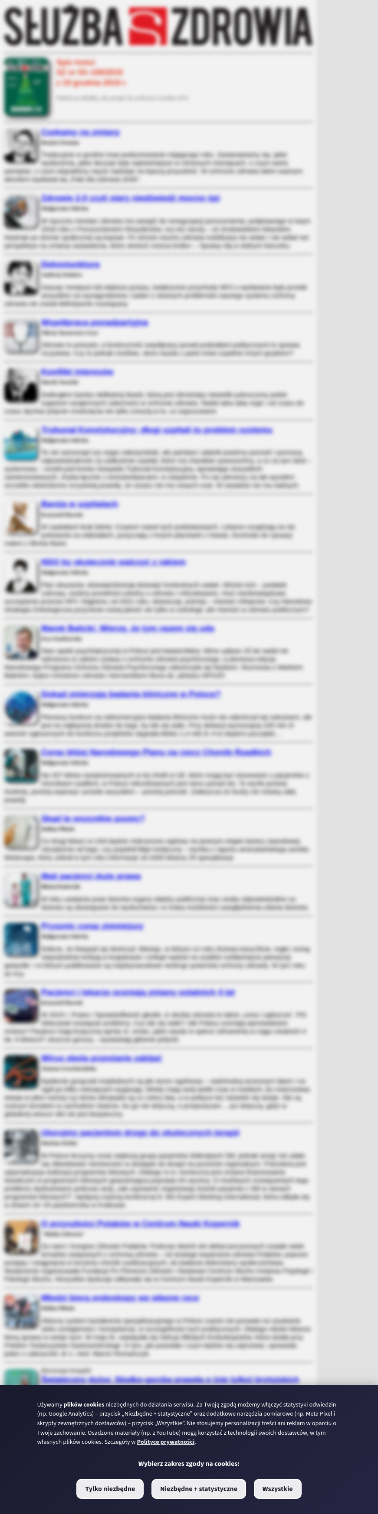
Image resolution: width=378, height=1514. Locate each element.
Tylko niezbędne (110, 1489)
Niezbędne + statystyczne (198, 1489)
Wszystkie (278, 1489)
